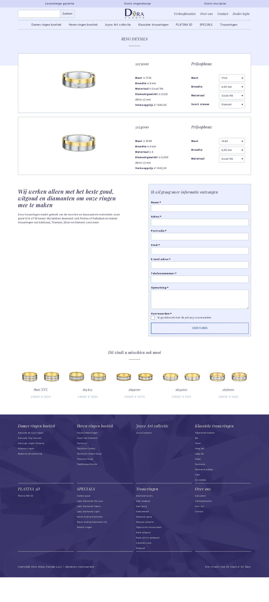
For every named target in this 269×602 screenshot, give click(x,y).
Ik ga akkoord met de (171, 333)
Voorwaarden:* (161, 329)
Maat (194, 80)
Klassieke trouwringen (153, 26)
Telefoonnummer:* (164, 289)
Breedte (196, 89)
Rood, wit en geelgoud (148, 562)
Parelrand (200, 489)
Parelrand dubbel (204, 494)
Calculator (200, 520)
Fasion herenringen (87, 458)
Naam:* (156, 218)
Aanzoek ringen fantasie (31, 468)
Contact (222, 15)
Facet (198, 468)
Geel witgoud (143, 526)
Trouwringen (228, 26)
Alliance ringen (26, 473)
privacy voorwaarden (198, 333)
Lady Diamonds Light (88, 536)
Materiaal (198, 98)
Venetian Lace (143, 567)
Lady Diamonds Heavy (89, 531)
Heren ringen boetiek (83, 26)
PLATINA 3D (184, 26)
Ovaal (198, 484)
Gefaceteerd (142, 536)
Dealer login (241, 15)
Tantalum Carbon (86, 473)
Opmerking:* (160, 303)
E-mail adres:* (161, 275)
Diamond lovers (144, 520)
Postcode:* (159, 246)
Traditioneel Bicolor (87, 489)
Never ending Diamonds (90, 541)
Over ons (206, 15)
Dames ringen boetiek (46, 26)
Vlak (197, 499)
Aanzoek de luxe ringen (31, 458)
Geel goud (141, 531)
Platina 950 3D (25, 520)
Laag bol (199, 478)
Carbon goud (83, 520)
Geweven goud (144, 541)
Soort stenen (200, 106)
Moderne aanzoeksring (30, 478)
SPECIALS (206, 26)
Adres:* (156, 232)
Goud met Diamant (87, 463)
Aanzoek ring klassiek (29, 463)
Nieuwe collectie (145, 547)
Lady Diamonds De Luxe (90, 526)
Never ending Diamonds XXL (92, 547)
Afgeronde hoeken (205, 458)
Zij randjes (200, 505)
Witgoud (140, 573)
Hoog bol (199, 473)
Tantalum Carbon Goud (89, 478)
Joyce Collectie (144, 458)
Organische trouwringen (149, 552)
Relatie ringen (84, 552)
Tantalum (82, 468)
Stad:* (155, 260)
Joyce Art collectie (118, 26)
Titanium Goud (85, 484)
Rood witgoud (143, 557)
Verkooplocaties (185, 15)
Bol (196, 463)
